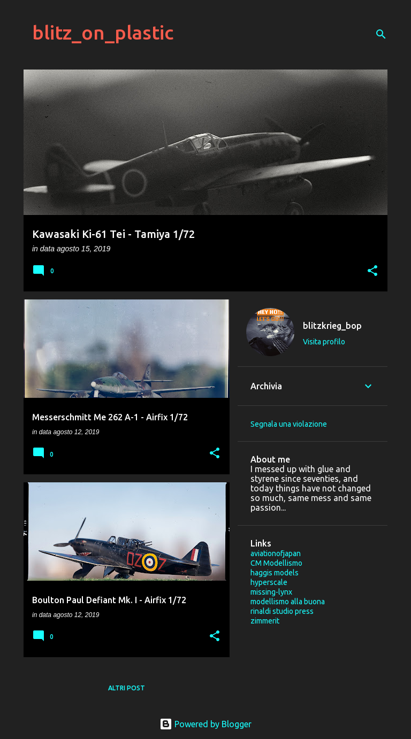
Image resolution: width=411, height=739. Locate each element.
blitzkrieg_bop (332, 325)
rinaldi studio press (282, 611)
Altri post (126, 687)
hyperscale (268, 582)
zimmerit (264, 621)
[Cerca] (381, 34)
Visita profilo (324, 341)
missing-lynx (271, 592)
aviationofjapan (275, 553)
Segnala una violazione (288, 424)
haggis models (274, 572)
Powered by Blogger (205, 724)
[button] (372, 271)
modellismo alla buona (287, 601)
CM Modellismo (276, 563)
